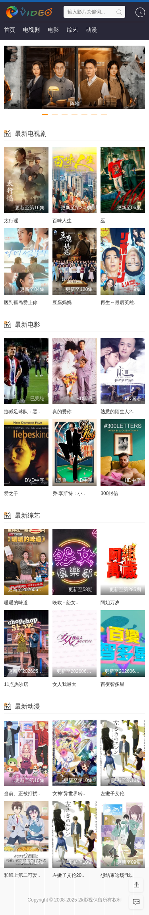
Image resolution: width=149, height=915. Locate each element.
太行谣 (11, 220)
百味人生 (62, 220)
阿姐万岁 (110, 602)
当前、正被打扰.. (22, 793)
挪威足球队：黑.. (22, 411)
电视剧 (31, 30)
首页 (9, 30)
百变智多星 (112, 684)
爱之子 (11, 493)
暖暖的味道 (16, 602)
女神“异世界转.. (68, 793)
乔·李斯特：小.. (68, 493)
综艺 (72, 30)
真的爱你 (62, 411)
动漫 (91, 30)
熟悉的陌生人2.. (117, 411)
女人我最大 (64, 684)
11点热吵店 (16, 684)
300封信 (109, 493)
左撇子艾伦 (112, 793)
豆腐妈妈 (62, 302)
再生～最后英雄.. (119, 302)
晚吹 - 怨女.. (65, 602)
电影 (53, 30)
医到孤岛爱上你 (20, 302)
